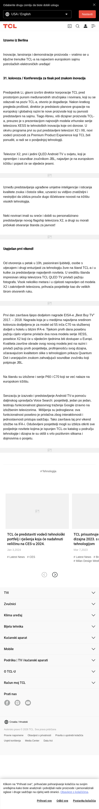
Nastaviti (87, 14)
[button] (55, 574)
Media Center (32, 740)
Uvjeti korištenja (12, 740)
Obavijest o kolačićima (74, 792)
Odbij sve (62, 800)
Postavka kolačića (84, 800)
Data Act (48, 740)
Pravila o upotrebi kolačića (69, 735)
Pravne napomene (13, 735)
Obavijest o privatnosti (39, 735)
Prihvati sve (44, 800)
